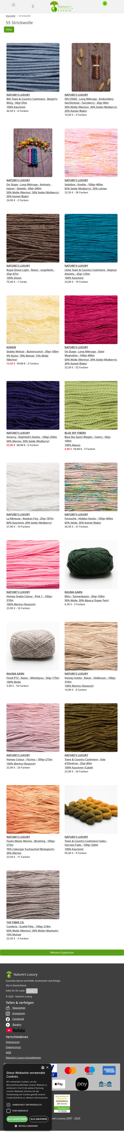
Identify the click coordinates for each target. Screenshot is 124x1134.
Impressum (13, 1042)
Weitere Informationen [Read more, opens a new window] (37, 1097)
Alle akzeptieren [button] (17, 1119)
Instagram (15, 1013)
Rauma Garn (73, 592)
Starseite (10, 15)
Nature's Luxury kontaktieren (23, 1057)
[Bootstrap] (21, 974)
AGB (8, 1052)
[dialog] (27, 1097)
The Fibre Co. (15, 922)
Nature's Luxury (18, 95)
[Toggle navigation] (14, 5)
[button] (27, 1126)
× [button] (47, 1067)
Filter (9, 29)
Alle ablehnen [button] (39, 1119)
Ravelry (13, 1024)
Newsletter (16, 1008)
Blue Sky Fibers (75, 433)
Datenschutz (13, 1047)
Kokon (11, 347)
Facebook (15, 1019)
